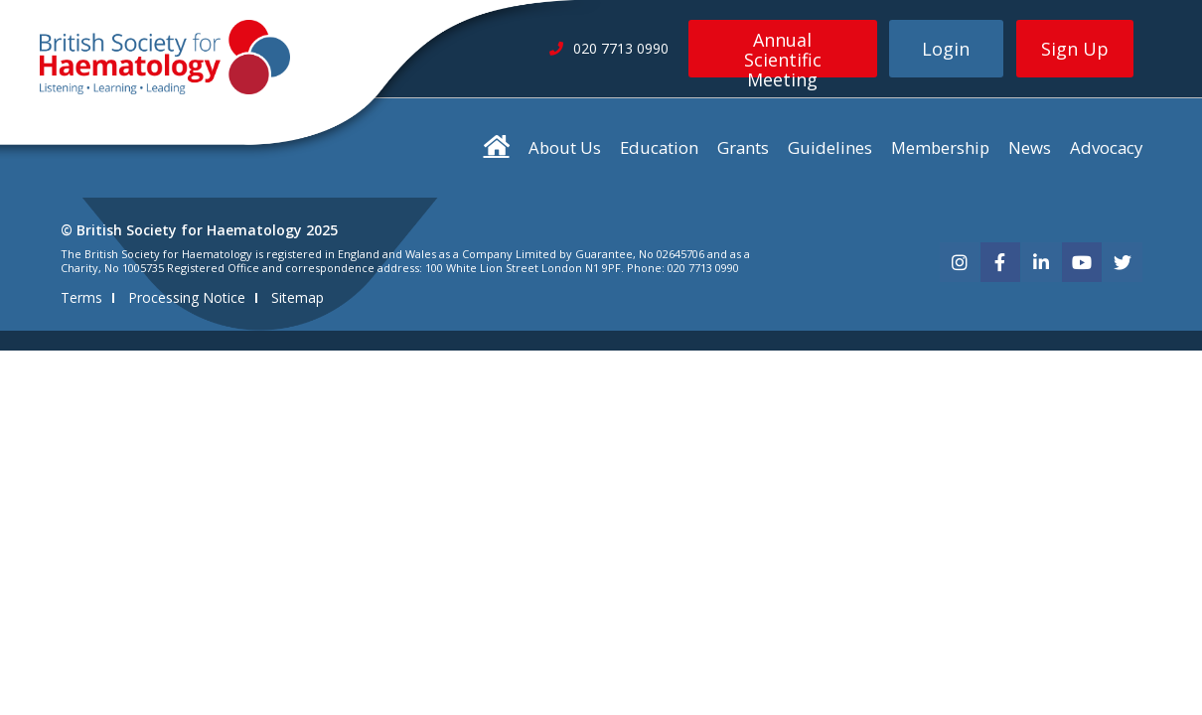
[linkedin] (1041, 262)
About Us (564, 147)
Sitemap (297, 297)
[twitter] (1122, 262)
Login (946, 49)
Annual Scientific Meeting (783, 52)
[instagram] (959, 262)
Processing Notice (186, 297)
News (1029, 147)
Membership (940, 147)
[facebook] (1000, 262)
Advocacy (1106, 147)
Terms (81, 297)
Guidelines (830, 147)
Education (659, 147)
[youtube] (1082, 262)
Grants (743, 147)
